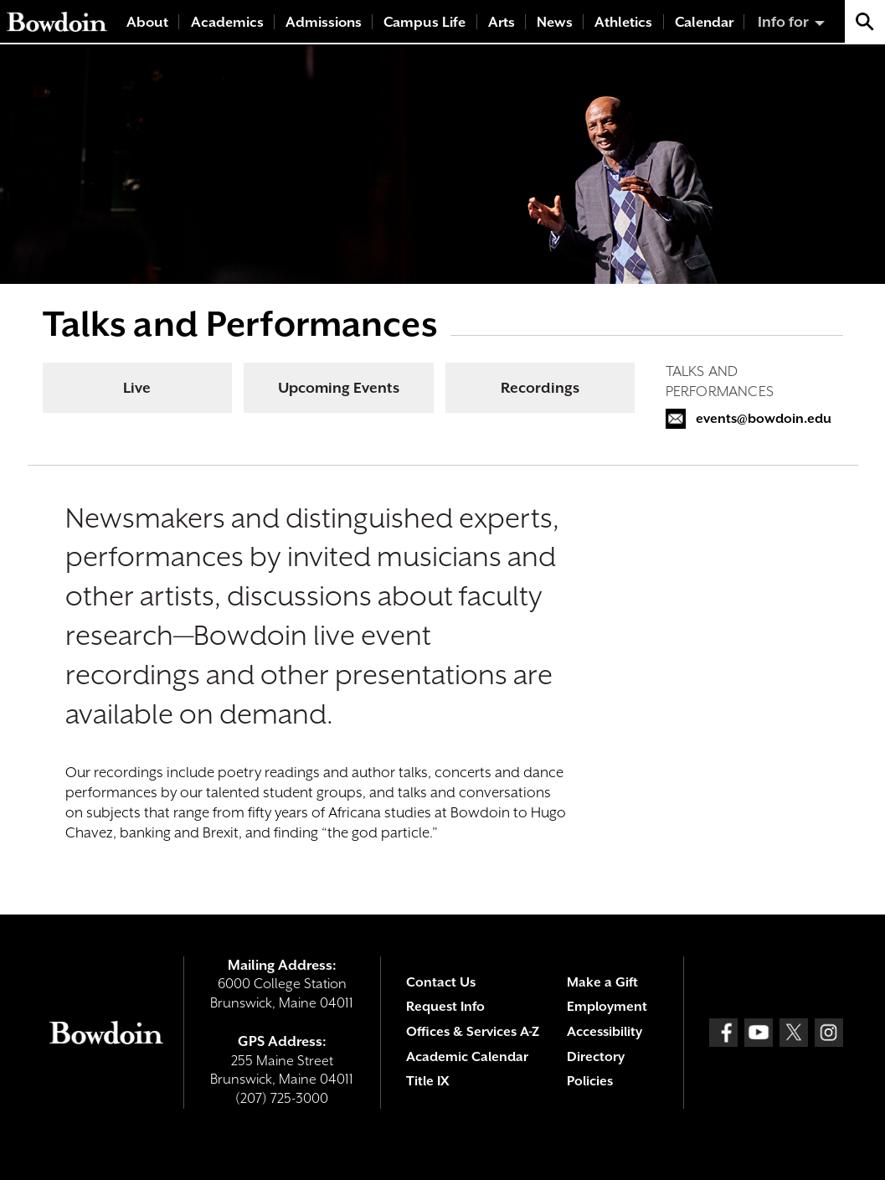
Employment (607, 1006)
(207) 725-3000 (281, 1098)
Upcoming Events (338, 387)
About (147, 22)
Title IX (427, 1081)
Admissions (324, 22)
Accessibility (604, 1031)
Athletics (623, 22)
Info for (783, 21)
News (555, 22)
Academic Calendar (467, 1056)
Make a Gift (602, 982)
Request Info (445, 1006)
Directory (596, 1056)
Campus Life (424, 22)
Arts (501, 22)
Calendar (704, 22)
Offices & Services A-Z (472, 1031)
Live (137, 387)
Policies (590, 1081)
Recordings (540, 387)
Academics (227, 22)
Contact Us (441, 982)
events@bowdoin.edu (763, 418)
